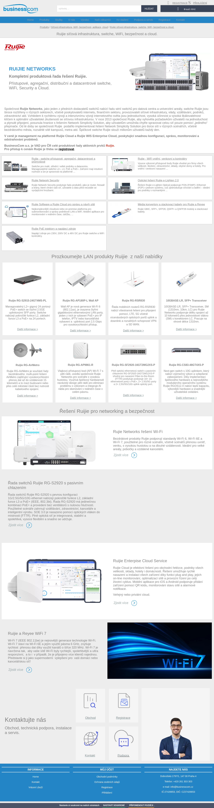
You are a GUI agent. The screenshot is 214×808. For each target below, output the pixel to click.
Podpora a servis (142, 19)
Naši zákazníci (103, 19)
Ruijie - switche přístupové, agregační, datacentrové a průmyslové (63, 160)
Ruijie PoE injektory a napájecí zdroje (54, 228)
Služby (62, 19)
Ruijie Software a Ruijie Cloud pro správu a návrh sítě (63, 204)
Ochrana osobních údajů (107, 782)
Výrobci (86, 19)
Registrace (123, 718)
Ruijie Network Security (45, 180)
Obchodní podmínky (107, 776)
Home (36, 19)
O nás (74, 19)
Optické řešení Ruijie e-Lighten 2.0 (158, 180)
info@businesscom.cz (182, 787)
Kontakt (90, 755)
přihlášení (197, 2)
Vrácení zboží (36, 787)
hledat (149, 8)
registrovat (66, 149)
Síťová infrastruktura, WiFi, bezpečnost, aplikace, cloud (79, 27)
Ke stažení (122, 19)
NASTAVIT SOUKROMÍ (114, 805)
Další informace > (27, 329)
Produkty (44, 27)
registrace (178, 3)
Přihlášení (107, 792)
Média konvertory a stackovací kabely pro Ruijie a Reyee (171, 204)
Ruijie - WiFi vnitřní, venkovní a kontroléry (162, 158)
